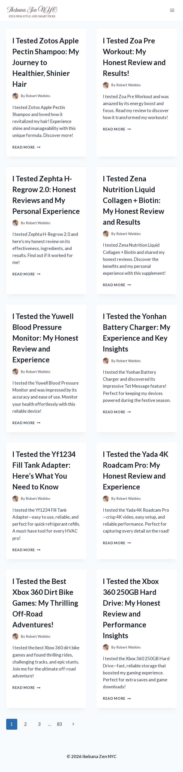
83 (59, 724)
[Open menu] (172, 10)
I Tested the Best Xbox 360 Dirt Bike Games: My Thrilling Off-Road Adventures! (45, 603)
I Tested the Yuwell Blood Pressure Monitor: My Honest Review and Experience (45, 338)
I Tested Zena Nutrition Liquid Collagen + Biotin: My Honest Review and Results (133, 200)
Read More (26, 147)
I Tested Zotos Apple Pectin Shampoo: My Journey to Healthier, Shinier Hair (45, 62)
